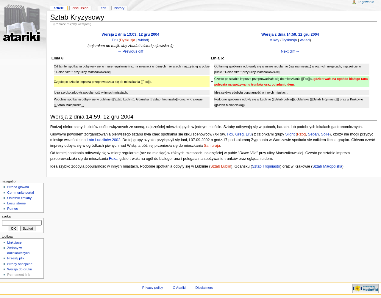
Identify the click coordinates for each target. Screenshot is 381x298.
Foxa (113, 159)
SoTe (325, 134)
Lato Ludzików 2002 (103, 140)
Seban (313, 134)
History (119, 8)
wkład (143, 40)
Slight (290, 134)
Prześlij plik (15, 258)
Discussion (80, 8)
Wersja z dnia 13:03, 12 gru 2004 (131, 34)
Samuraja (212, 146)
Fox (230, 134)
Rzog (301, 134)
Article (59, 8)
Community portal (20, 192)
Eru (115, 40)
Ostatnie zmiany (19, 198)
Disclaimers (204, 287)
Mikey (274, 40)
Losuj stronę (16, 203)
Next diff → (290, 51)
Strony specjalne (19, 264)
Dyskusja (127, 40)
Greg (239, 134)
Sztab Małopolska (327, 166)
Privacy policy (152, 287)
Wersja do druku (19, 269)
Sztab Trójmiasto (266, 166)
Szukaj (7, 216)
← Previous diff (130, 51)
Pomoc (12, 208)
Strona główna (18, 187)
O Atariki (179, 287)
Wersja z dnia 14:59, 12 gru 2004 (290, 34)
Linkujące (14, 242)
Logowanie (366, 2)
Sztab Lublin (220, 166)
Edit (103, 8)
